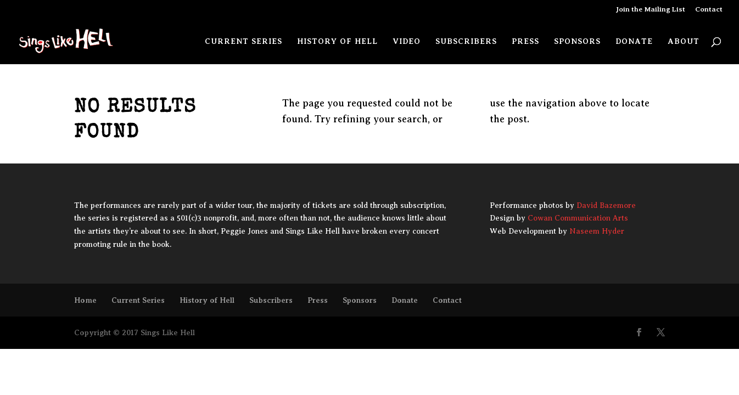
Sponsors (577, 41)
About (683, 41)
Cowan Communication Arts (578, 218)
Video (407, 41)
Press (525, 41)
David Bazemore (606, 205)
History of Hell (337, 41)
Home (85, 300)
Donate (634, 41)
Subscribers (466, 41)
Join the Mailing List (650, 9)
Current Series (243, 41)
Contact (709, 9)
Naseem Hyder (596, 231)
